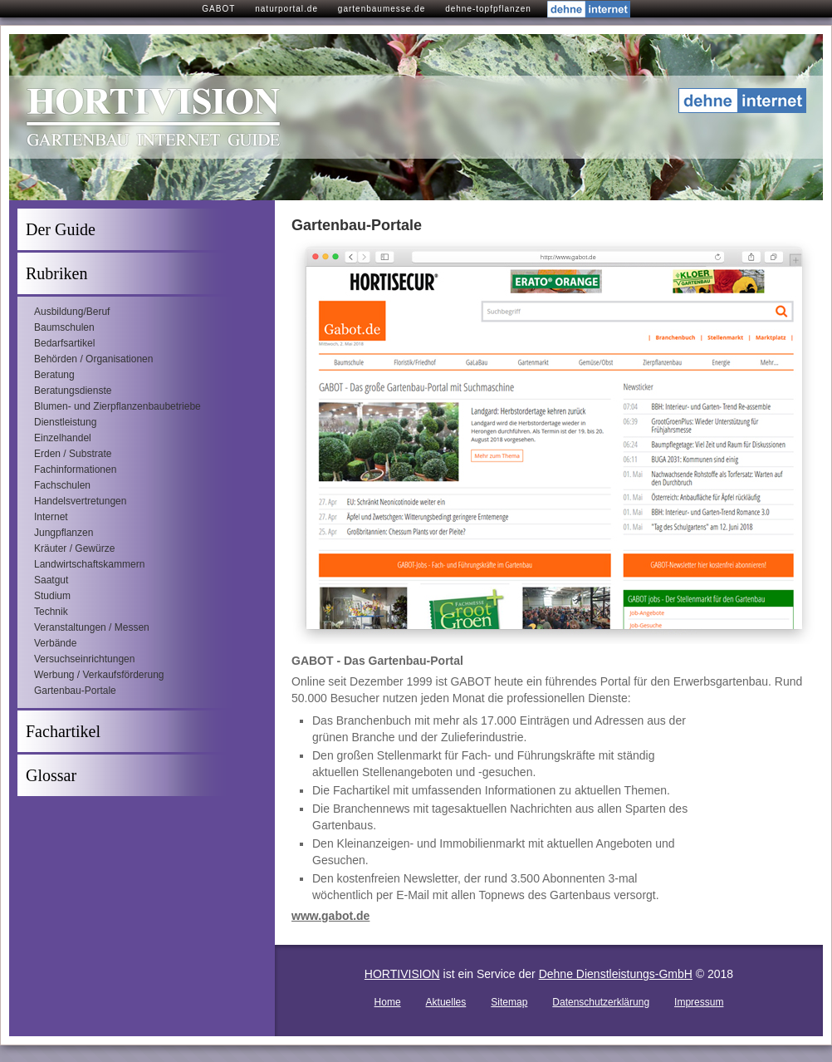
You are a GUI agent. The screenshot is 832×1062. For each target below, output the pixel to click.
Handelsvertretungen (80, 501)
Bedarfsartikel (64, 343)
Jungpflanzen (63, 532)
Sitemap (509, 1002)
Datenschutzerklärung (600, 1002)
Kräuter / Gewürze (74, 548)
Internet (51, 517)
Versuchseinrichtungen (84, 659)
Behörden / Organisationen (93, 359)
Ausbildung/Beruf (72, 311)
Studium (52, 596)
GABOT (218, 8)
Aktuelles (446, 1002)
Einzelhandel (62, 438)
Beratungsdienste (72, 390)
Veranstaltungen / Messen (91, 627)
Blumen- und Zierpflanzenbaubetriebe (117, 406)
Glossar (51, 775)
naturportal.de (286, 8)
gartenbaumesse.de (381, 8)
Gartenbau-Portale (75, 690)
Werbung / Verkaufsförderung (99, 675)
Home (387, 1002)
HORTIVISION (402, 974)
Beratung (54, 375)
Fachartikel (63, 731)
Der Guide (60, 229)
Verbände (55, 643)
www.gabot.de (330, 915)
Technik (51, 611)
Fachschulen (62, 485)
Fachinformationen (75, 469)
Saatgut (51, 580)
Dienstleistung (65, 422)
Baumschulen (64, 327)
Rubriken (56, 273)
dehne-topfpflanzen (488, 8)
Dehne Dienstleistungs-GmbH (616, 974)
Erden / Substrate (72, 454)
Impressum (698, 1002)
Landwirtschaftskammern (89, 564)
